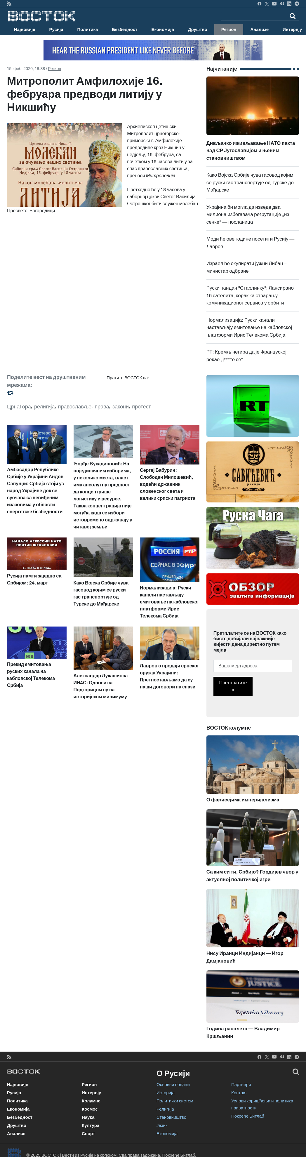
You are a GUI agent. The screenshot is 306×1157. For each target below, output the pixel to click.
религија (44, 407)
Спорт (88, 1133)
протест (141, 407)
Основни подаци (173, 1084)
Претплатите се (233, 686)
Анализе (259, 29)
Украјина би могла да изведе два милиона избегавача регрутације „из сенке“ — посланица (247, 214)
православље (75, 407)
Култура (90, 1125)
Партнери (241, 1084)
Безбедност (124, 29)
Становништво (171, 1117)
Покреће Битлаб (247, 1116)
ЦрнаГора (19, 407)
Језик (162, 1125)
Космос (90, 1109)
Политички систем (175, 1101)
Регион (229, 29)
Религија (165, 1109)
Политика (87, 29)
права (102, 407)
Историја (166, 1092)
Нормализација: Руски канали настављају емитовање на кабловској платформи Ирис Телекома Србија (249, 327)
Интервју (91, 1092)
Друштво (197, 29)
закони (120, 407)
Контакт (239, 1092)
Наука (88, 1117)
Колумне (91, 1101)
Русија (56, 29)
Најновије (24, 29)
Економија (162, 29)
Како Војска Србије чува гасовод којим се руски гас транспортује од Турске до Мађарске (250, 182)
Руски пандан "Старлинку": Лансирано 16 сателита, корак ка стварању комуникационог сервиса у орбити (250, 295)
